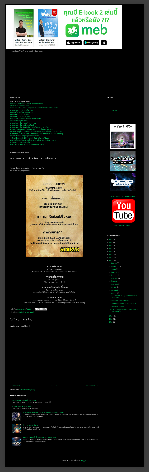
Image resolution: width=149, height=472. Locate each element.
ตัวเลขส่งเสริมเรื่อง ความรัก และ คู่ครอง (23, 123)
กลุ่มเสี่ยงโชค (22, 312)
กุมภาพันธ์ (114, 290)
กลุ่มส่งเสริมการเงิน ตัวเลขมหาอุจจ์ (21, 112)
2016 (111, 319)
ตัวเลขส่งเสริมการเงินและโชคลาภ (21, 110)
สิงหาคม (114, 275)
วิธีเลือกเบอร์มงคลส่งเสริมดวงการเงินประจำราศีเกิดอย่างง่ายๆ (43, 412)
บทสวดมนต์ (30, 312)
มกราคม (114, 293)
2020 (111, 254)
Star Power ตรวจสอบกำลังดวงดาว (24, 400)
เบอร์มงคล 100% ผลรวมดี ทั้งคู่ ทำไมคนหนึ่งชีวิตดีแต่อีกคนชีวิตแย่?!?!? (34, 108)
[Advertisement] (58, 74)
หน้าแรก (54, 386)
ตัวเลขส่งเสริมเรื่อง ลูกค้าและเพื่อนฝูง (22, 125)
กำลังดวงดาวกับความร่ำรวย (119, 300)
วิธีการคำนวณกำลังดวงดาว (19, 106)
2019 (111, 258)
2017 (111, 316)
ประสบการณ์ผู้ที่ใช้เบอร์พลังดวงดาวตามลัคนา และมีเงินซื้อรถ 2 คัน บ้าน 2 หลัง (36, 132)
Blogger (83, 460)
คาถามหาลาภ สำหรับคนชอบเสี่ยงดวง (123, 304)
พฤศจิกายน (115, 266)
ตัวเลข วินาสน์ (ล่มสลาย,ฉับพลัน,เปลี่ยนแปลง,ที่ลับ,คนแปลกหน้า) (31, 129)
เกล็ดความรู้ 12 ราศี (117, 307)
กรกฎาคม (114, 278)
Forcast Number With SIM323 (22, 406)
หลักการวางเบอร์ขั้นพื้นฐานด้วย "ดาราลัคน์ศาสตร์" (27, 104)
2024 (111, 243)
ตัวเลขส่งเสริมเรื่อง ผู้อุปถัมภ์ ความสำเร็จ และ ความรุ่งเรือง (29, 127)
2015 (111, 322)
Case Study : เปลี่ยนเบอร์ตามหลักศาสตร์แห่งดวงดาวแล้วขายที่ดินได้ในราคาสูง (36, 134)
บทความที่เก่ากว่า (92, 386)
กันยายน (114, 272)
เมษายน (114, 287)
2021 (111, 251)
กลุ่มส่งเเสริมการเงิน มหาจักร (19, 114)
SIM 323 (115, 111)
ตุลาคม (113, 269)
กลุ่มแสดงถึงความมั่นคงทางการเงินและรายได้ (25, 119)
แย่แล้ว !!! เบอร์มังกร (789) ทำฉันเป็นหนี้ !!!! (24, 136)
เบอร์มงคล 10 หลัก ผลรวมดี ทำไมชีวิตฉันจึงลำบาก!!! (27, 144)
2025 (111, 239)
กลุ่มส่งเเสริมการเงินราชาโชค (20, 116)
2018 (111, 260)
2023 (111, 245)
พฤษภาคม (114, 284)
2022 (111, 248)
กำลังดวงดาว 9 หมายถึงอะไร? (20, 142)
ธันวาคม (114, 263)
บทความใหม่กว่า (16, 386)
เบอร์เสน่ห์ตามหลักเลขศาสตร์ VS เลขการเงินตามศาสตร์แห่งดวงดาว (33, 140)
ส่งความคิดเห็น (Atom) (27, 390)
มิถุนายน (114, 281)
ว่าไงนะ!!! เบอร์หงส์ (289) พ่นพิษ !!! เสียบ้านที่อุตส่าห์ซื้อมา (29, 138)
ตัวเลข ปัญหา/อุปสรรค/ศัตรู (19, 121)
